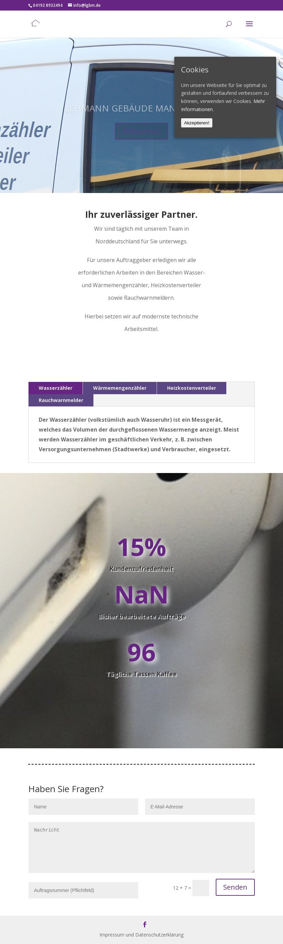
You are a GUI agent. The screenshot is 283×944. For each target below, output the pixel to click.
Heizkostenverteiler (191, 388)
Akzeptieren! (196, 122)
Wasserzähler (55, 388)
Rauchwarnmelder (61, 400)
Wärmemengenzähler (119, 388)
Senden (235, 887)
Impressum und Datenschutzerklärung (141, 934)
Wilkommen (141, 138)
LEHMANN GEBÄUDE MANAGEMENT (142, 115)
